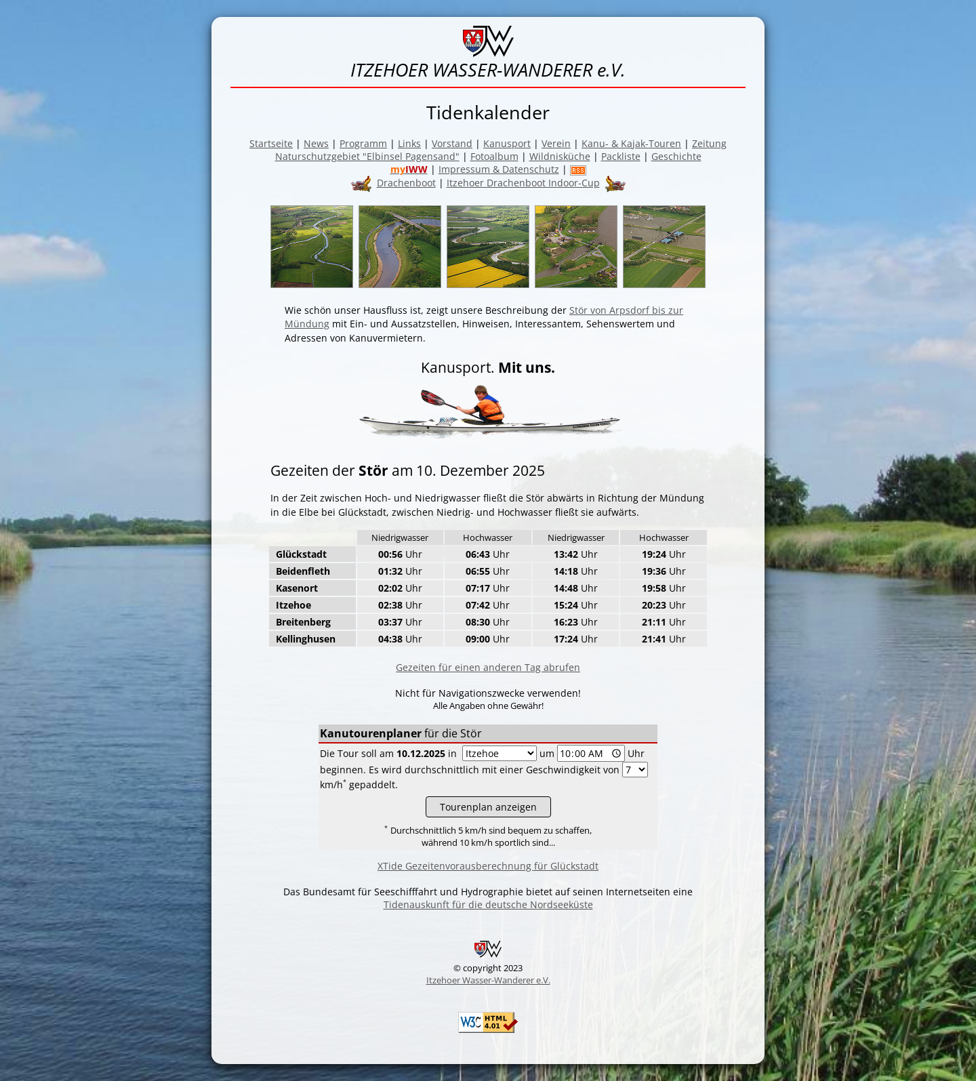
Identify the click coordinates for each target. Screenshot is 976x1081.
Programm (363, 143)
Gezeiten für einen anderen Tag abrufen (488, 667)
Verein (556, 143)
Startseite (271, 143)
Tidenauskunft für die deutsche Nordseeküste (488, 904)
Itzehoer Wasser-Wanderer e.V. (488, 980)
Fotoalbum (494, 156)
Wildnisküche (559, 156)
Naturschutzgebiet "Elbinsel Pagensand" (367, 156)
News (316, 143)
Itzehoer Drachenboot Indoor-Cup (523, 182)
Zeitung (709, 143)
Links (409, 143)
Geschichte (676, 156)
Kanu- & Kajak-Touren (631, 143)
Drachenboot (406, 182)
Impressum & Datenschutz (499, 169)
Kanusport (507, 143)
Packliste (620, 156)
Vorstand (452, 143)
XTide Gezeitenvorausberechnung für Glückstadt (488, 865)
